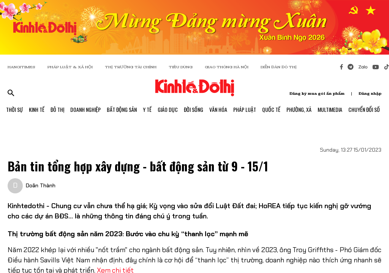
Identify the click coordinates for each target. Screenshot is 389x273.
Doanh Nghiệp (85, 109)
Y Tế (147, 109)
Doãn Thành (40, 185)
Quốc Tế (271, 109)
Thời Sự (14, 109)
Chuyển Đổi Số (364, 109)
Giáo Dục (168, 109)
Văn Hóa (218, 109)
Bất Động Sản (122, 109)
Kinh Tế (36, 109)
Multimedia (330, 109)
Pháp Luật (244, 109)
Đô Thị (57, 109)
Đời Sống (193, 109)
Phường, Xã (299, 109)
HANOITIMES (21, 66)
